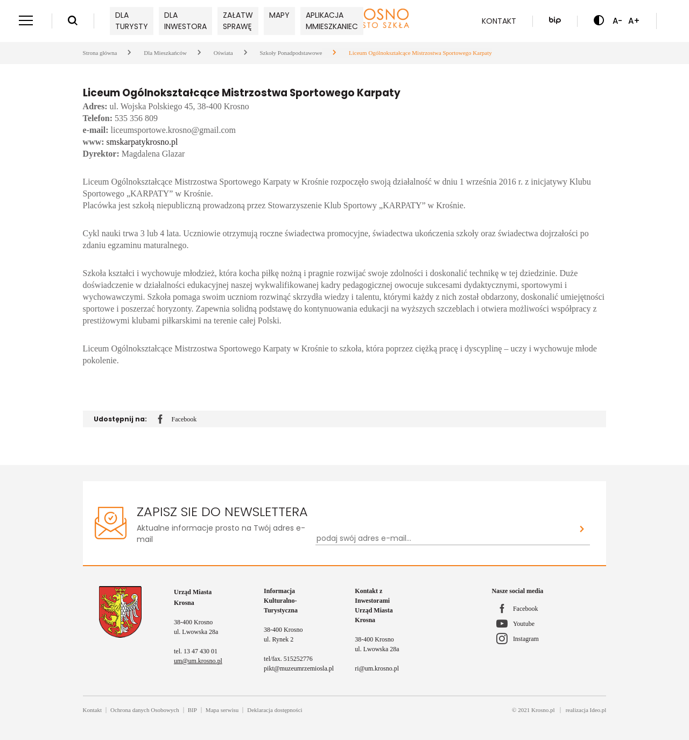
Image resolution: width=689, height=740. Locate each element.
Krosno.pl (543, 710)
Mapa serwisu (222, 710)
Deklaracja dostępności (274, 710)
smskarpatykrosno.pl (142, 141)
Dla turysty (131, 21)
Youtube (524, 624)
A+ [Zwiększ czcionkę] (634, 20)
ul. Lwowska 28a (196, 632)
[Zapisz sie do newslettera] (582, 530)
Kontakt (499, 21)
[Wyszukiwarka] (73, 21)
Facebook (177, 419)
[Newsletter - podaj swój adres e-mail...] (445, 538)
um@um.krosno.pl (198, 661)
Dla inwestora (185, 21)
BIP (192, 710)
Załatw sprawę (238, 21)
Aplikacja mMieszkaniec (332, 21)
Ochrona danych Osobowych (144, 710)
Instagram (526, 639)
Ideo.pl (598, 710)
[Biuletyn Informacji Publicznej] (555, 21)
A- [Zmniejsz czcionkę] (617, 20)
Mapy (279, 15)
